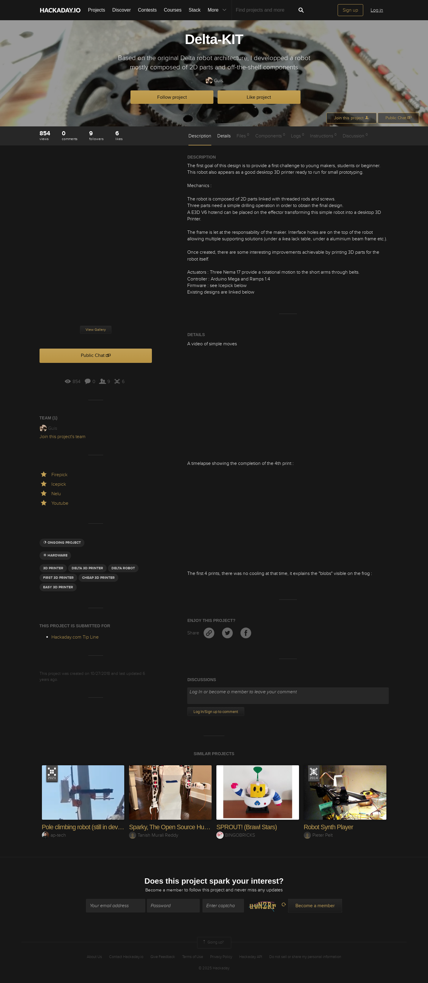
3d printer (53, 568)
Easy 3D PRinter (58, 587)
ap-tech (54, 835)
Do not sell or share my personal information (305, 957)
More (218, 10)
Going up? (213, 943)
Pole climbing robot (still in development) (94, 827)
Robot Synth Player (329, 827)
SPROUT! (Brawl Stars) (247, 827)
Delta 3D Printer (87, 568)
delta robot (123, 568)
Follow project (172, 97)
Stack (195, 9)
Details (224, 136)
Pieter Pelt (318, 835)
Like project (259, 97)
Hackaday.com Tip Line (75, 637)
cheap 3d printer (98, 578)
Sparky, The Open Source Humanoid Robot (186, 827)
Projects (96, 9)
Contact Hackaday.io (126, 957)
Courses (173, 9)
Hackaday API (250, 957)
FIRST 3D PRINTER (58, 578)
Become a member (164, 890)
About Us (94, 957)
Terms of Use (192, 957)
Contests (147, 9)
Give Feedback (162, 957)
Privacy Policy (221, 957)
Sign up (350, 10)
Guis (214, 80)
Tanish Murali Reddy (153, 835)
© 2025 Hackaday (214, 968)
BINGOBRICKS (235, 835)
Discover (121, 9)
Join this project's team (63, 437)
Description (199, 136)
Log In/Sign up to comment (215, 711)
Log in (377, 10)
